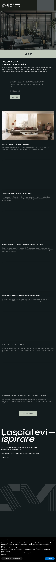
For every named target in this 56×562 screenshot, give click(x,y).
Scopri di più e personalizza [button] (12, 558)
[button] (53, 540)
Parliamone (5, 458)
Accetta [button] (50, 558)
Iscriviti (15, 97)
